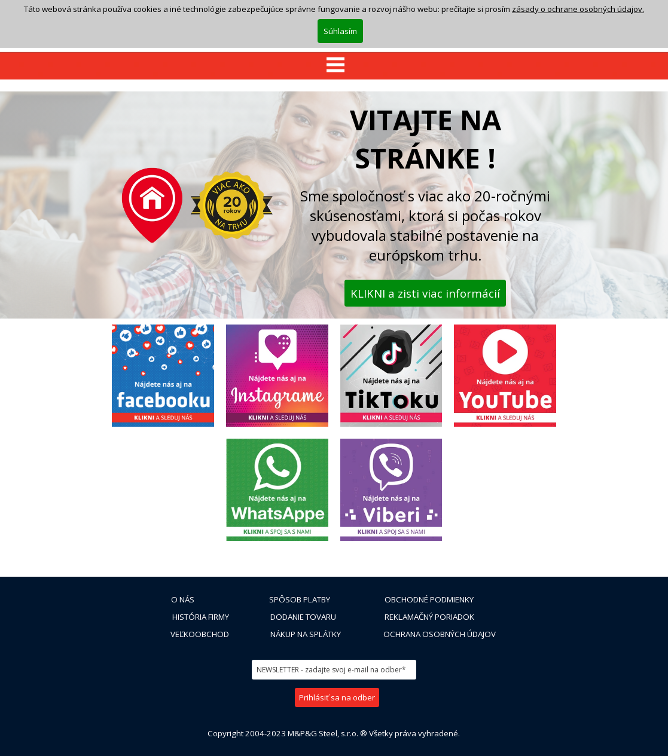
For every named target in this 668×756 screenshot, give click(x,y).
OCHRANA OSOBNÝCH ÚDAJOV (439, 634)
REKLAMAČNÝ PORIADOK (429, 616)
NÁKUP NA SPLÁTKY (305, 634)
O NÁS (182, 599)
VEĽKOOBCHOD (199, 634)
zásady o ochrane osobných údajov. (578, 9)
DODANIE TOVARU (303, 616)
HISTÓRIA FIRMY (200, 616)
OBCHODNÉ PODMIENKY (429, 599)
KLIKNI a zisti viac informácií (425, 293)
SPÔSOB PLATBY (299, 599)
